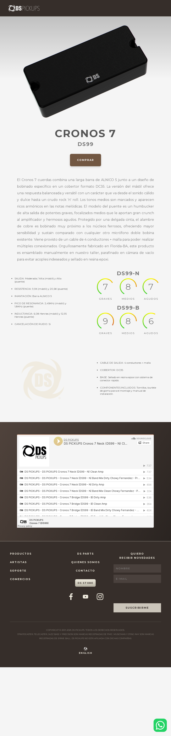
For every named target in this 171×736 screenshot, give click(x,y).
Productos (21, 553)
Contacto (85, 570)
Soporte (18, 570)
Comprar (85, 160)
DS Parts (85, 553)
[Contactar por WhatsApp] (160, 725)
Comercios (20, 579)
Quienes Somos (85, 562)
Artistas (18, 562)
